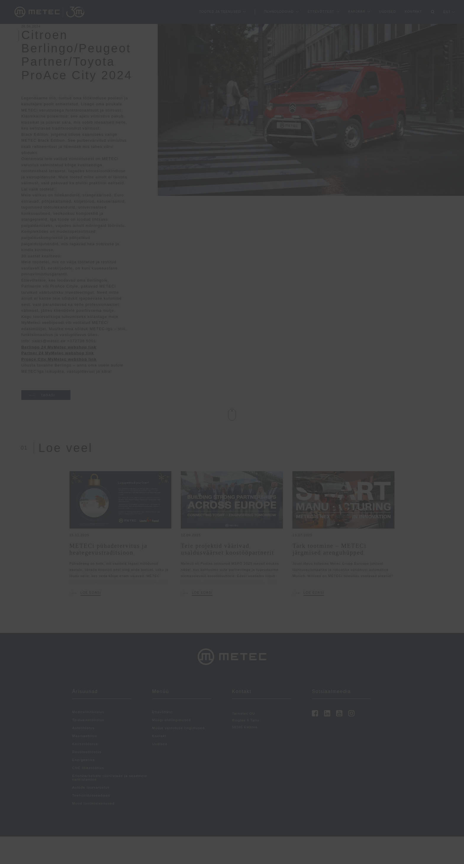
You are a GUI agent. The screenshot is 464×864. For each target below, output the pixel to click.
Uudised (387, 11)
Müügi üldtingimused (171, 720)
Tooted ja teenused (220, 11)
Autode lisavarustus (90, 787)
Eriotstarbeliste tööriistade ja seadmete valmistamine (109, 777)
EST (447, 12)
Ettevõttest (321, 11)
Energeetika (83, 760)
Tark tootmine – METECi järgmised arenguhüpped (329, 549)
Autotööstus (83, 728)
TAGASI (42, 395)
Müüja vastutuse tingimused (178, 728)
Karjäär (356, 11)
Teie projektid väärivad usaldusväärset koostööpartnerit (227, 549)
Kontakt (413, 11)
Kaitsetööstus (85, 744)
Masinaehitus (84, 736)
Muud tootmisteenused (93, 803)
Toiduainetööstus (88, 720)
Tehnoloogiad (279, 11)
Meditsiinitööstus (88, 712)
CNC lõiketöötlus (88, 768)
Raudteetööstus (87, 752)
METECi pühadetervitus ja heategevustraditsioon (109, 549)
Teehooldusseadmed (91, 795)
